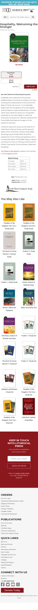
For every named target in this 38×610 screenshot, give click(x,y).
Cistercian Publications (8, 531)
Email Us (4, 578)
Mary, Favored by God (28, 308)
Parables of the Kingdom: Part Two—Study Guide (9, 226)
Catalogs (4, 560)
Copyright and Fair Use (8, 555)
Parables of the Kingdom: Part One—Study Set (29, 392)
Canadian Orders (6, 511)
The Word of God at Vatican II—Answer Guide (9, 254)
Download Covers (6, 557)
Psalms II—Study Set (28, 361)
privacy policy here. (22, 473)
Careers (3, 567)
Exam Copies (5, 552)
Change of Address (7, 509)
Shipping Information (8, 503)
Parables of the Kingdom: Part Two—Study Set (9, 420)
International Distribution (9, 514)
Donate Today (12, 590)
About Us (4, 542)
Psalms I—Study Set (29, 336)
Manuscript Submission (8, 549)
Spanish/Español (6, 565)
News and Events (6, 544)
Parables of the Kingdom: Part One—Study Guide (29, 226)
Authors (3, 547)
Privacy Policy (29, 595)
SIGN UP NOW (19, 466)
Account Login (5, 498)
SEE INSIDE (19, 65)
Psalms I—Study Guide (9, 282)
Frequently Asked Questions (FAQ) (12, 501)
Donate (31, 9)
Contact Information (7, 576)
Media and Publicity (7, 562)
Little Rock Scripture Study (9, 533)
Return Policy (5, 506)
